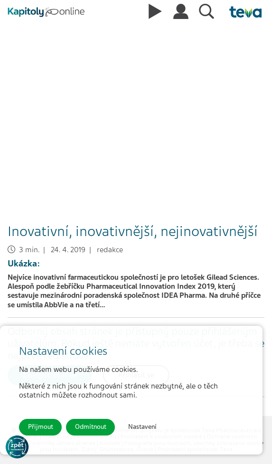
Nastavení (142, 427)
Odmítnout (90, 427)
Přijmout (40, 427)
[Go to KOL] (17, 447)
